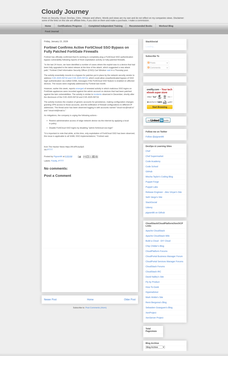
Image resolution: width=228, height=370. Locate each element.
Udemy (149, 207)
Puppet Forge (152, 182)
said (109, 70)
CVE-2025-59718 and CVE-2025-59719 (70, 78)
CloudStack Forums (155, 266)
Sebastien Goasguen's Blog (159, 307)
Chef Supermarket (154, 156)
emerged (80, 88)
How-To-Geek (152, 287)
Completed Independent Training (105, 26)
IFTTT (50, 149)
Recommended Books (140, 26)
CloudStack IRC (153, 271)
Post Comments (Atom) (96, 307)
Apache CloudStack (155, 230)
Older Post (130, 299)
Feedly (54, 161)
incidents (98, 94)
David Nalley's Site (155, 277)
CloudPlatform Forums (157, 251)
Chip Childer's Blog (155, 246)
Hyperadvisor (152, 292)
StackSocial (151, 202)
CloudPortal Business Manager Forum (164, 256)
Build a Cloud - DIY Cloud (158, 241)
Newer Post (50, 299)
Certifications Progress (70, 26)
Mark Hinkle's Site (154, 297)
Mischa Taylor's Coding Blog (159, 176)
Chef (148, 151)
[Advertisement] (89, 270)
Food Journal (52, 31)
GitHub (149, 171)
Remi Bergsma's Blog (156, 302)
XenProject (151, 312)
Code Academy (153, 161)
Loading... (150, 46)
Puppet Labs (152, 187)
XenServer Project (154, 317)
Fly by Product (153, 282)
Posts (151, 63)
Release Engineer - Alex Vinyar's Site (164, 192)
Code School (152, 166)
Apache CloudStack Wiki (158, 236)
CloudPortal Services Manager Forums (164, 261)
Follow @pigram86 (155, 136)
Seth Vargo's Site (154, 197)
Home (48, 26)
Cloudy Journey (65, 11)
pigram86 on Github (155, 212)
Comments (154, 67)
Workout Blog (166, 26)
